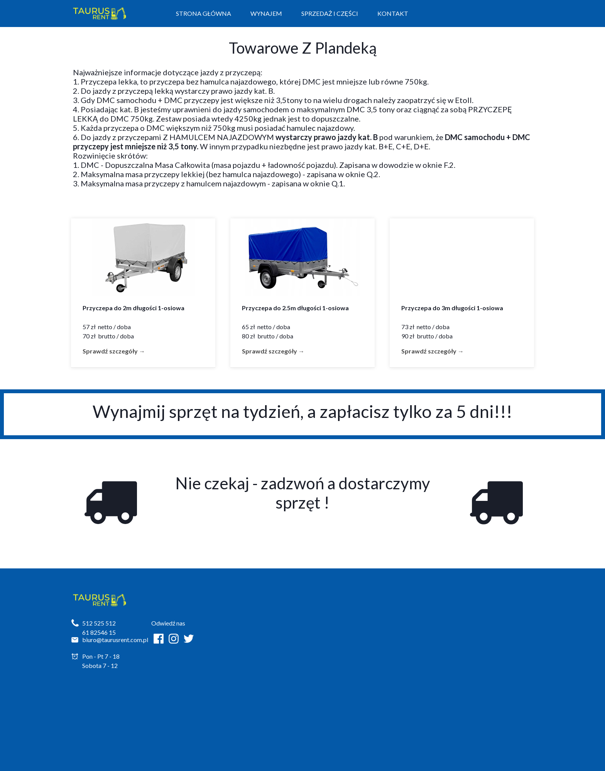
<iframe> (401, 656)
